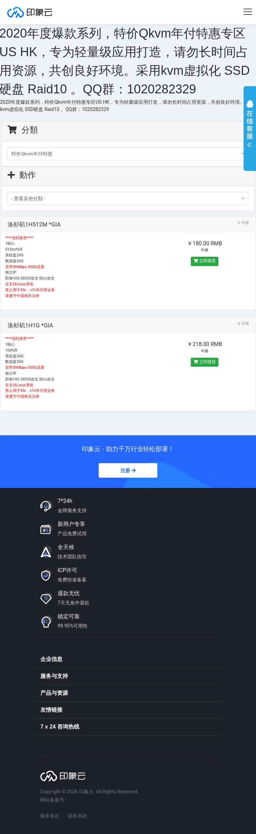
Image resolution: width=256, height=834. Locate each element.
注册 (127, 470)
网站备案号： (54, 800)
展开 (250, 125)
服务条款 (49, 815)
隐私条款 (77, 815)
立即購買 (205, 260)
